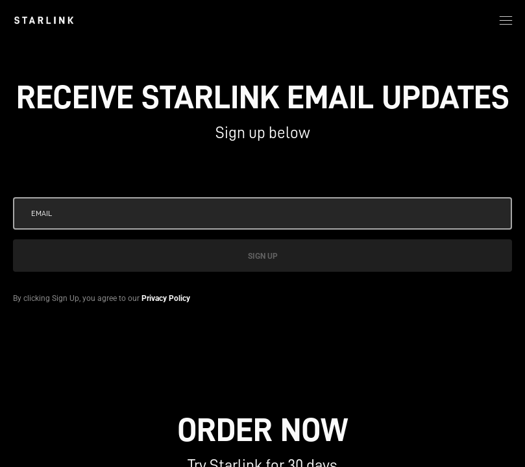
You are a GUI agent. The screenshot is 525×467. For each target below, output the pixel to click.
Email (41, 213)
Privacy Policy (165, 298)
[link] (44, 20)
